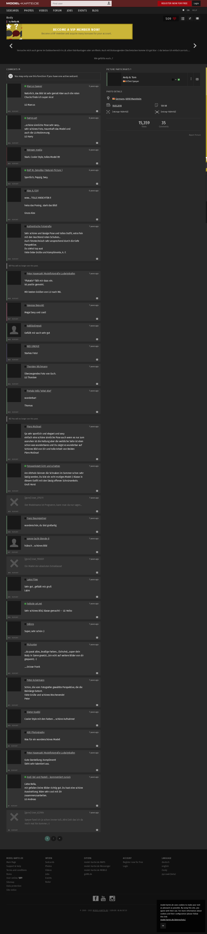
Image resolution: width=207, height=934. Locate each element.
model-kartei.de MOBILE (95, 870)
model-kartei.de (100, 911)
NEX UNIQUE (33, 346)
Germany (120, 99)
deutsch (165, 862)
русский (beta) (169, 874)
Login (196, 3)
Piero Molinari (34, 426)
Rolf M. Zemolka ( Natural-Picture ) (44, 170)
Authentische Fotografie (39, 226)
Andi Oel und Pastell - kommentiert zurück (49, 777)
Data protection (13, 886)
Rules (9, 874)
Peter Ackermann (35, 680)
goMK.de (88, 874)
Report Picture (195, 135)
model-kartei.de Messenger (97, 866)
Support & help (13, 866)
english (165, 866)
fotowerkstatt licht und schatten (43, 466)
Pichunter (32, 644)
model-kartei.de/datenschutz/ (173, 920)
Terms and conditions (16, 870)
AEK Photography (36, 732)
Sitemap (10, 882)
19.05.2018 (117, 106)
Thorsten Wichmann (37, 366)
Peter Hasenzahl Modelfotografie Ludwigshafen (51, 273)
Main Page (11, 862)
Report (15, 111)
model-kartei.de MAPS (94, 862)
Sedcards (12, 10)
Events (82, 10)
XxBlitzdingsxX (34, 325)
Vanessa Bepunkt (35, 305)
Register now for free (174, 3)
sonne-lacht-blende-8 (38, 538)
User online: (14, 878)
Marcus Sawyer (34, 86)
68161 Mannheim (133, 99)
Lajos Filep (32, 579)
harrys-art (32, 118)
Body (9, 17)
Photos (29, 10)
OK (163, 926)
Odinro (30, 624)
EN (188, 10)
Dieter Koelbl (33, 712)
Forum (57, 10)
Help (194, 10)
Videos (43, 10)
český (164, 870)
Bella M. (15, 21)
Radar (48, 882)
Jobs (70, 10)
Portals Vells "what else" (39, 390)
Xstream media (34, 149)
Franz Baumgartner (36, 518)
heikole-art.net (34, 603)
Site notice (11, 890)
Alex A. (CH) (32, 190)
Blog (95, 10)
